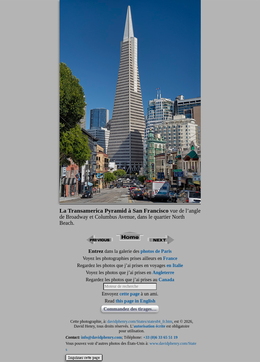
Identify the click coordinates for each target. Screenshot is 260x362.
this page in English (135, 301)
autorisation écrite (150, 326)
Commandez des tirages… (130, 309)
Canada (166, 279)
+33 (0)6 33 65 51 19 (160, 337)
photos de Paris (156, 251)
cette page (129, 293)
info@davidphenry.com (101, 337)
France (170, 258)
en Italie (175, 265)
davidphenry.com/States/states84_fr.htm (139, 321)
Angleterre (163, 272)
